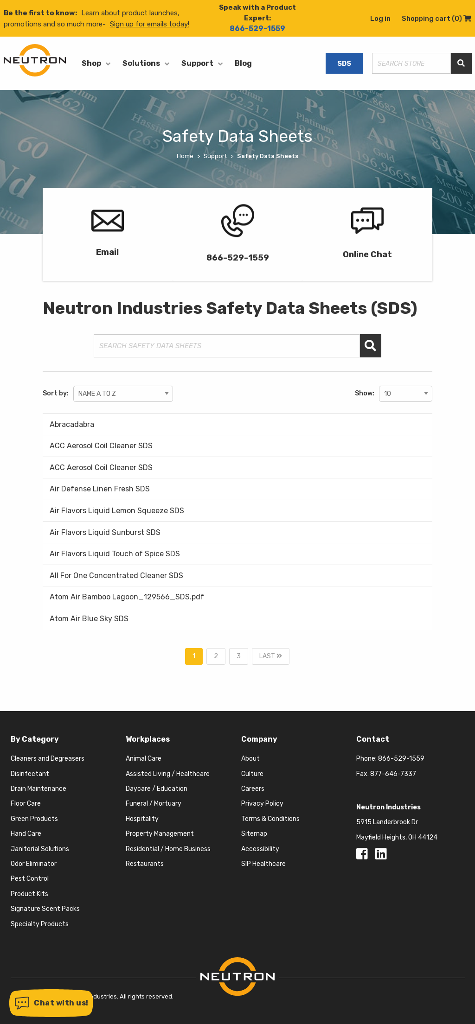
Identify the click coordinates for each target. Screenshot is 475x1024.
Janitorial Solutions (40, 849)
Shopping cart (436, 18)
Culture (252, 774)
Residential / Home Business (168, 849)
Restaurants (145, 864)
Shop (91, 63)
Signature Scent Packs (45, 909)
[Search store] (411, 63)
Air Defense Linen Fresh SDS (100, 488)
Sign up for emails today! (149, 24)
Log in (380, 18)
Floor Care (26, 804)
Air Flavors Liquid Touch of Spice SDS (115, 553)
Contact (372, 739)
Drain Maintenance (38, 789)
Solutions (141, 63)
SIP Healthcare (263, 864)
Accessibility (260, 849)
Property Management (160, 834)
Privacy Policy (262, 804)
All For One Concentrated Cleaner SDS (116, 575)
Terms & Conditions (270, 819)
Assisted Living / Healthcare (168, 774)
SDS (344, 63)
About (250, 759)
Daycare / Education (156, 789)
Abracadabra (72, 424)
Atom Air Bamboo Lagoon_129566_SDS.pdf (127, 596)
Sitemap (254, 834)
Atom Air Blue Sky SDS (89, 618)
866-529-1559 (257, 28)
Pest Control (30, 879)
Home (185, 156)
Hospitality (142, 819)
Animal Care (143, 759)
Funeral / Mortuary (153, 804)
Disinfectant (30, 774)
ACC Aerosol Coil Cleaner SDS (101, 445)
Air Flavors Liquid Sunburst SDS (105, 532)
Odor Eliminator (34, 864)
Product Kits (29, 894)
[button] (51, 1003)
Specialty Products (40, 924)
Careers (252, 789)
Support (197, 63)
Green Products (34, 819)
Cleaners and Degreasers (47, 759)
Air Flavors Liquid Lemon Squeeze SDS (117, 510)
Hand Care (26, 834)
